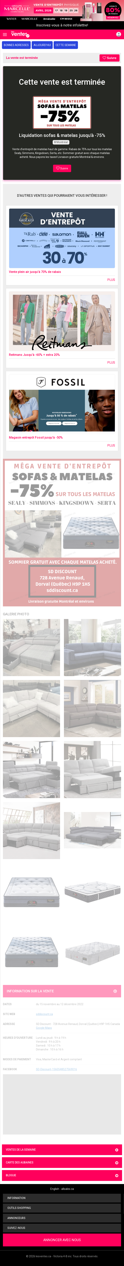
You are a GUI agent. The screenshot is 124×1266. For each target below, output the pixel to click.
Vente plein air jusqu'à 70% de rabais (35, 272)
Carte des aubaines (62, 1163)
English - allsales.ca (62, 1188)
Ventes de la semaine (62, 1150)
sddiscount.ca (44, 1014)
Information (15, 1198)
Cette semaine (66, 45)
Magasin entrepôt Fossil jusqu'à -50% (36, 437)
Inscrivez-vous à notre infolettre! (62, 25)
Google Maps (44, 1027)
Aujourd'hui (42, 45)
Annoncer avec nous (62, 1240)
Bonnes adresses (16, 45)
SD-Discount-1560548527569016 (56, 1069)
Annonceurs (15, 1218)
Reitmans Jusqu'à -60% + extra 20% (34, 355)
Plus (111, 280)
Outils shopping (18, 1207)
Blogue (62, 1175)
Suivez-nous (15, 1227)
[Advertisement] (62, 1104)
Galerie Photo (16, 614)
